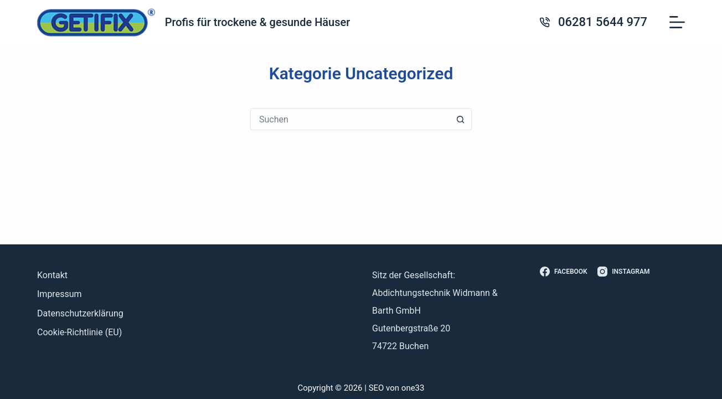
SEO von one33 (397, 388)
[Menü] (677, 22)
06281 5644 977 (602, 22)
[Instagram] (623, 272)
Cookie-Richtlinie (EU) (79, 332)
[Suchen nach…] (350, 119)
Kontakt (52, 275)
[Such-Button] (461, 119)
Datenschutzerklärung (80, 313)
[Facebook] (563, 272)
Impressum (59, 294)
